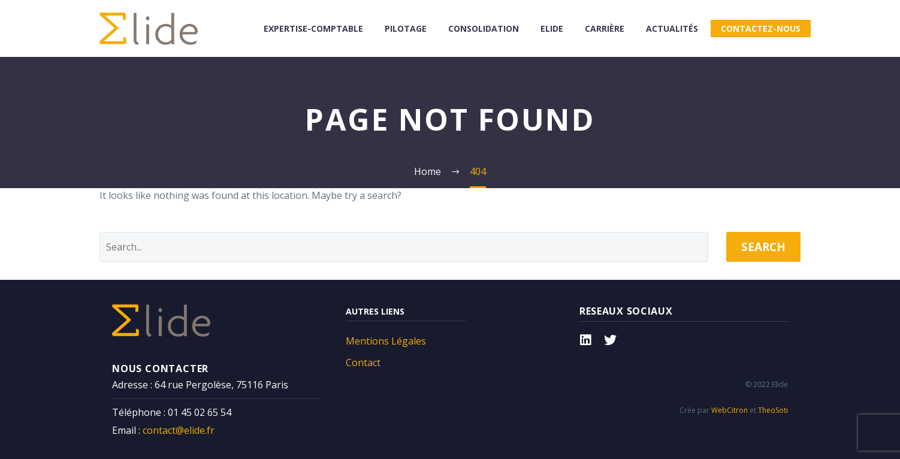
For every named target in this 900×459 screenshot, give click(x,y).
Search (763, 247)
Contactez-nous (761, 28)
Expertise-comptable (313, 28)
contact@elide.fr (179, 430)
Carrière (604, 28)
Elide (551, 28)
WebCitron (729, 410)
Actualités (672, 28)
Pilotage (406, 28)
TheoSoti (773, 410)
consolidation (483, 28)
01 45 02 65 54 (199, 412)
